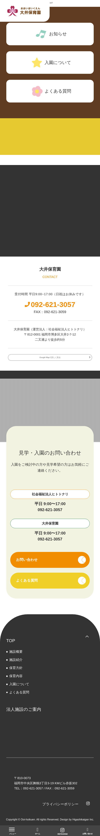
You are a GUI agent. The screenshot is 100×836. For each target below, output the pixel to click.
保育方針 (16, 672)
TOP (10, 644)
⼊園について (19, 688)
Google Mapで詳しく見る (49, 360)
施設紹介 (16, 664)
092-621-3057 (50, 514)
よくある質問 (19, 696)
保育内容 (16, 680)
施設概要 (16, 656)
